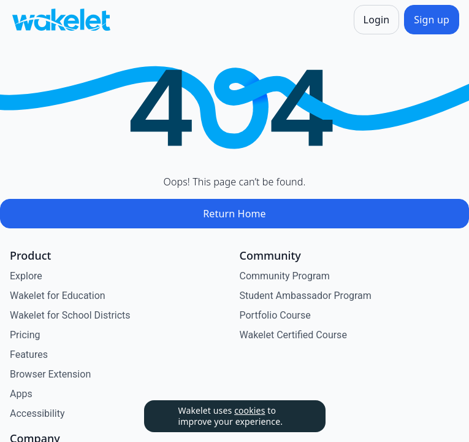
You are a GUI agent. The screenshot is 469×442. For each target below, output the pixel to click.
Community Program (285, 276)
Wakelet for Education (57, 295)
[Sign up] (431, 19)
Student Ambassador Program (306, 295)
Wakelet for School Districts (70, 315)
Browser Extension (50, 374)
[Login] (377, 19)
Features (29, 354)
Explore (26, 276)
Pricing (25, 335)
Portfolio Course (275, 315)
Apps (21, 394)
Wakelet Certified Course (293, 335)
